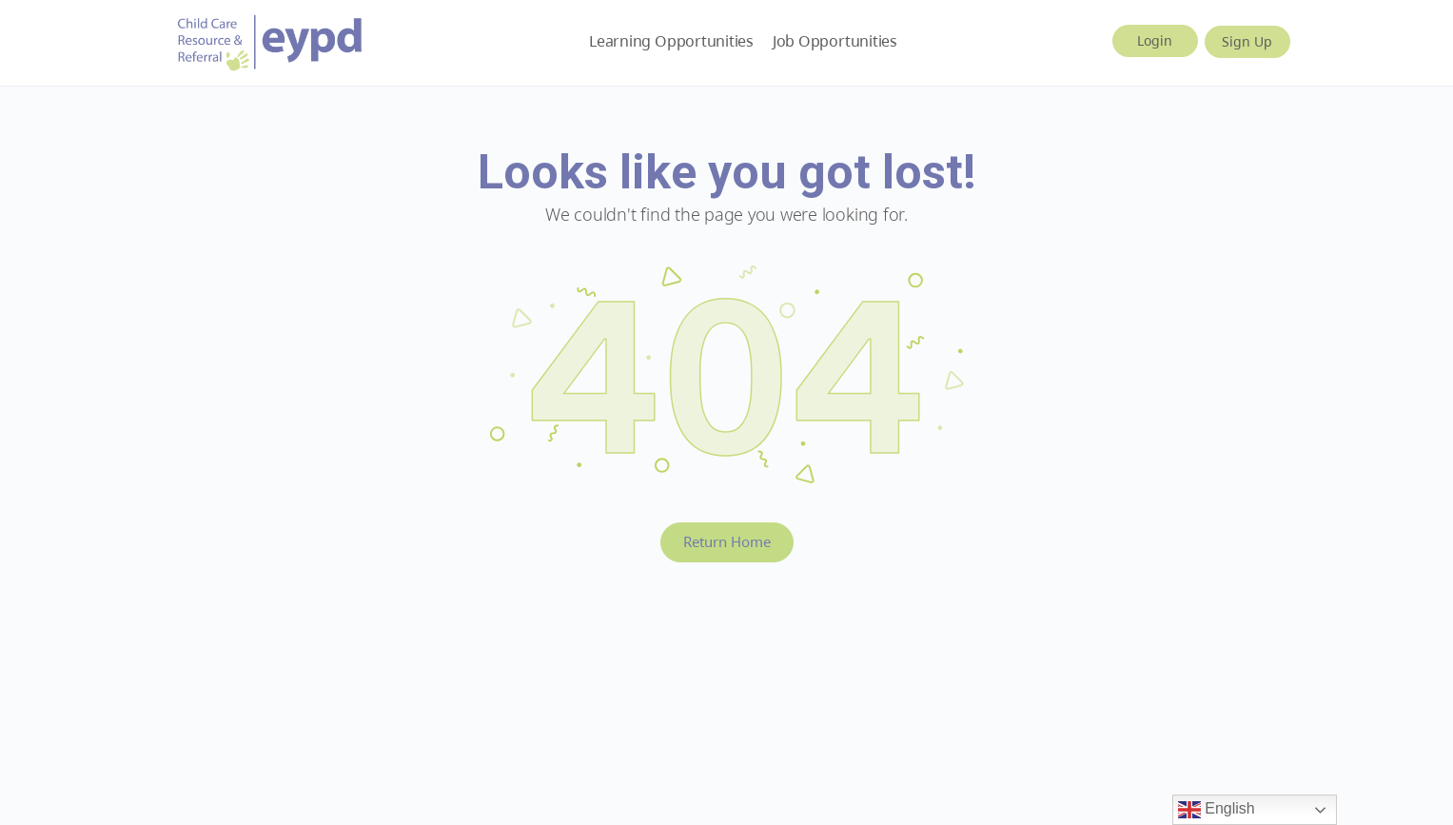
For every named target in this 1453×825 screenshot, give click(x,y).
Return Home (727, 541)
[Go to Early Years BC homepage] (270, 39)
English (1216, 809)
